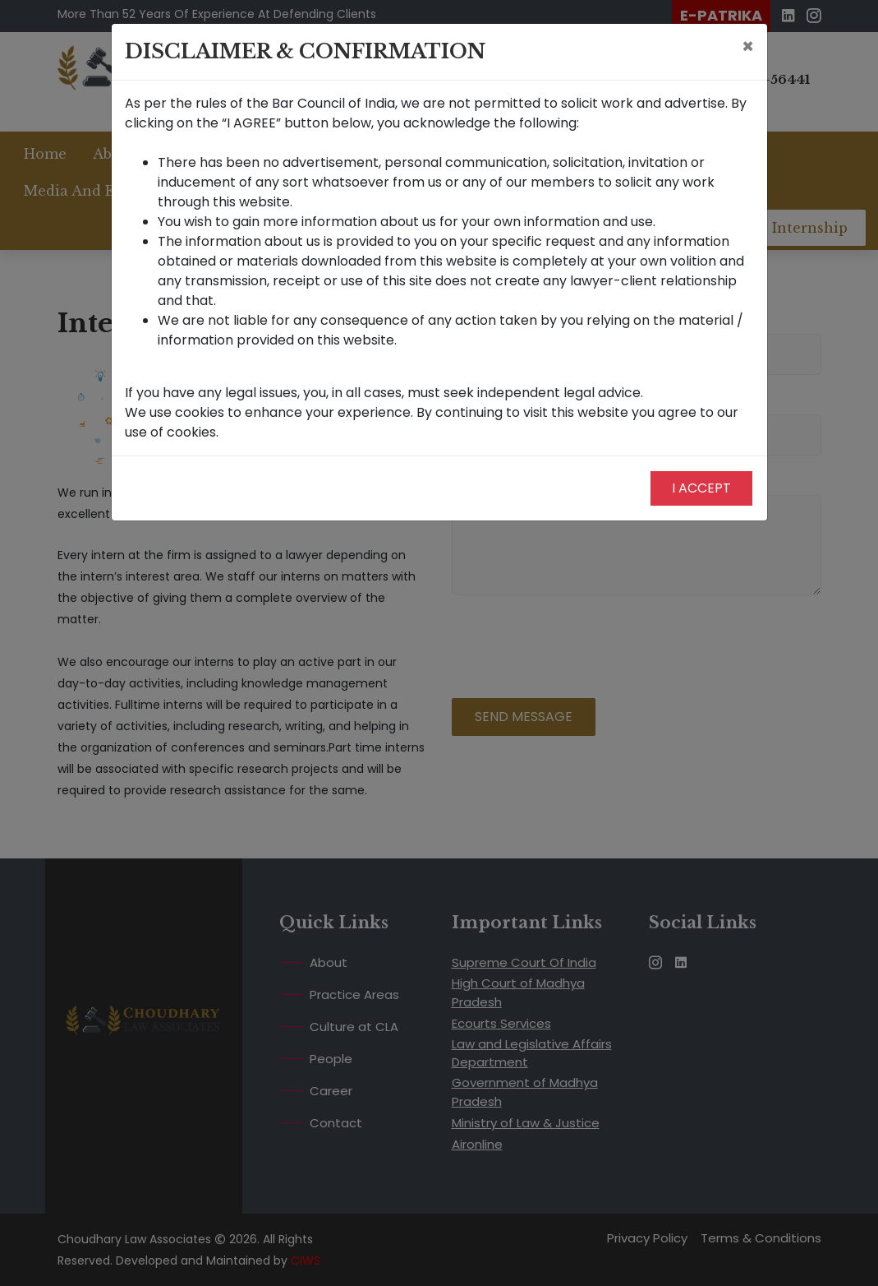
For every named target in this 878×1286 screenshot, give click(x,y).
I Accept (701, 488)
